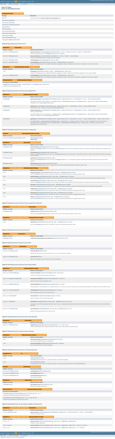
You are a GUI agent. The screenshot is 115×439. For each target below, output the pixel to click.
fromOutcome (41, 295)
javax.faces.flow (6, 29)
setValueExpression (46, 172)
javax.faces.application (8, 20)
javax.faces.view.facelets (9, 33)
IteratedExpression (8, 397)
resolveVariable (43, 60)
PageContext (55, 412)
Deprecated (24, 1)
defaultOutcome (45, 284)
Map (10, 137)
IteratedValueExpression (38, 362)
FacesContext (78, 99)
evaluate (41, 421)
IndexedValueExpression (37, 358)
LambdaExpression (8, 84)
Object (56, 56)
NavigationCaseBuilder (15, 278)
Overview (2, 1)
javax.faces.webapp (7, 35)
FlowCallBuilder (13, 308)
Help (33, 1)
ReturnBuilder (13, 295)
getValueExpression (45, 146)
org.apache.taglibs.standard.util (11, 39)
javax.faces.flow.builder (8, 31)
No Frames (15, 4)
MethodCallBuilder (14, 284)
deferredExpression (45, 371)
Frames (10, 4)
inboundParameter (42, 301)
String (68, 52)
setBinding (44, 339)
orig (42, 373)
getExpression (56, 238)
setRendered (44, 343)
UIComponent (6, 99)
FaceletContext (53, 324)
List (15, 84)
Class (12, 1)
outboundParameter (44, 308)
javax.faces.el (6, 26)
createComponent (46, 99)
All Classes (24, 4)
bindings (40, 137)
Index (29, 1)
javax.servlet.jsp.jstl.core (9, 37)
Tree (19, 1)
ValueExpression (18, 13)
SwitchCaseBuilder (14, 272)
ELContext (57, 52)
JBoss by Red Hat (12, 437)
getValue (38, 256)
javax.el (4, 17)
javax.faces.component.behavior (11, 24)
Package (8, 1)
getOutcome (43, 250)
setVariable (42, 62)
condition (43, 272)
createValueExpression (47, 52)
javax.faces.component (8, 22)
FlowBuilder (12, 301)
